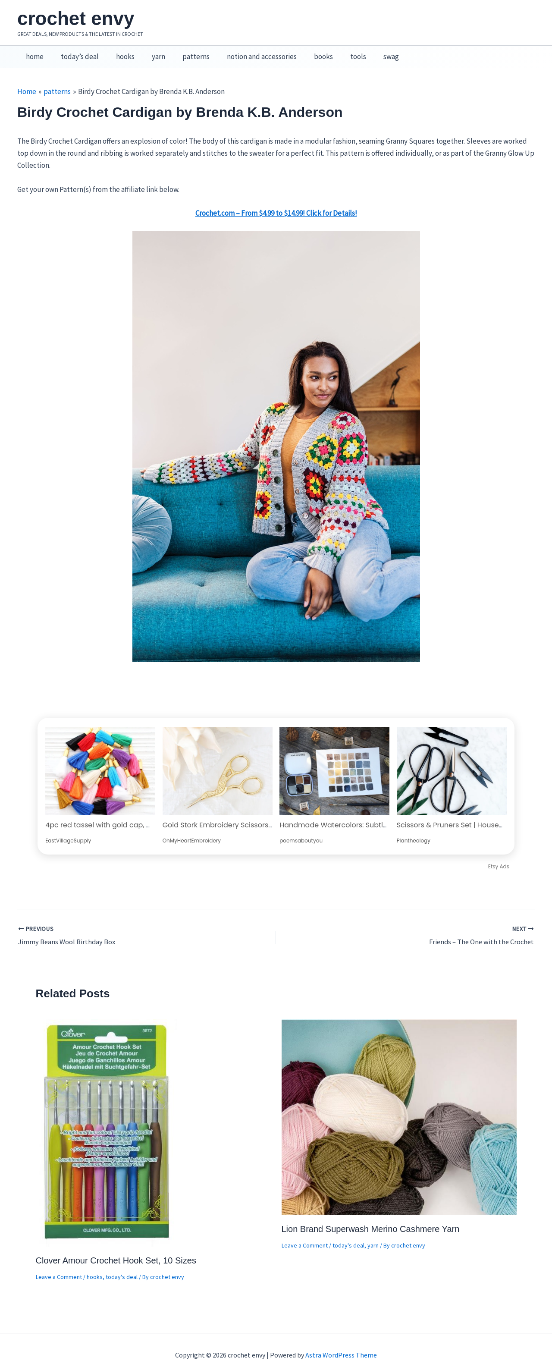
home (33, 52)
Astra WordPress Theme (341, 1345)
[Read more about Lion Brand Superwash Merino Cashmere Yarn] (399, 1107)
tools (339, 52)
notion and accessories (247, 52)
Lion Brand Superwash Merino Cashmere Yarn (371, 1220)
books (306, 52)
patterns (184, 52)
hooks (119, 52)
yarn (149, 52)
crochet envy (75, 18)
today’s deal (76, 52)
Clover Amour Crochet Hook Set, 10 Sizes (116, 1251)
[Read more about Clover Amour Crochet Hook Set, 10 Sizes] (107, 1122)
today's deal (122, 1267)
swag (369, 52)
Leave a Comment (59, 1267)
